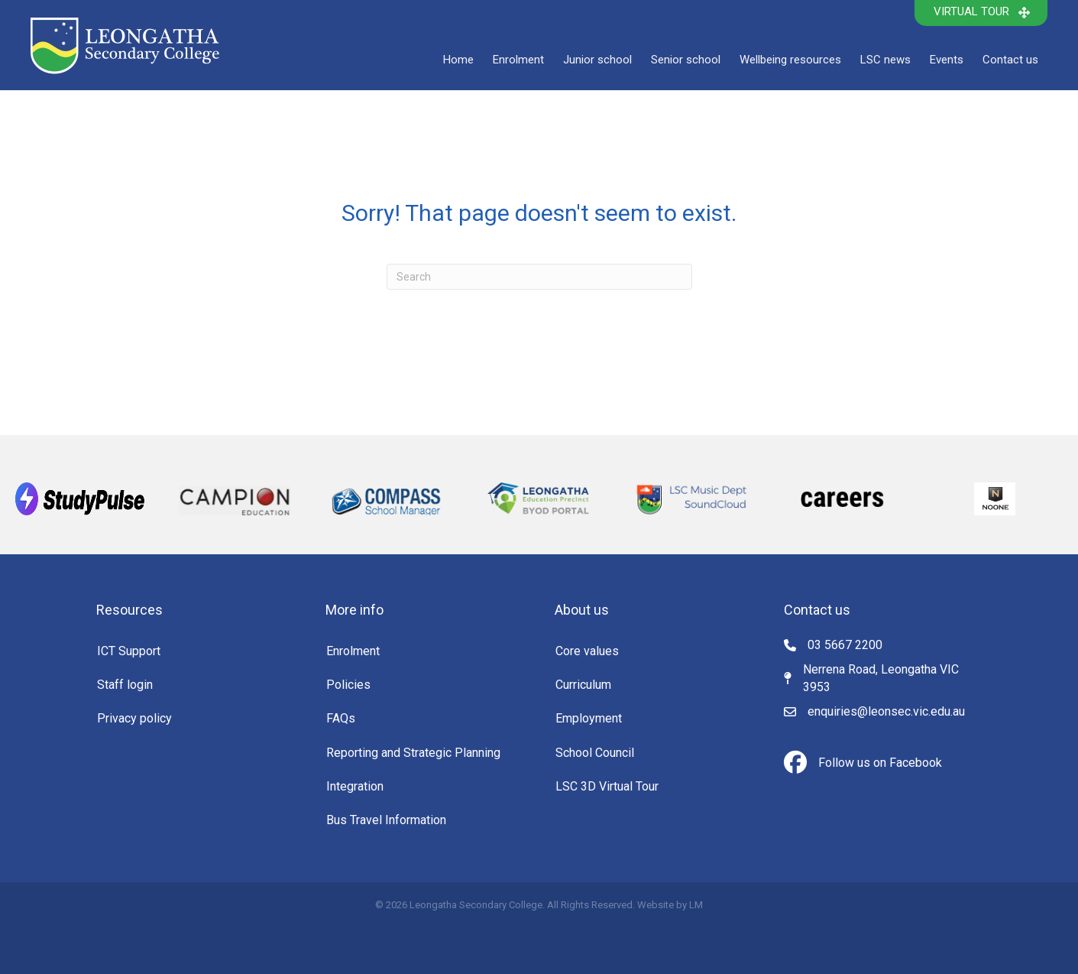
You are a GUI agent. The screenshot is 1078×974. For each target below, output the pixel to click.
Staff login (125, 684)
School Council (594, 752)
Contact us (1010, 60)
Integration (355, 786)
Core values (587, 651)
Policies (348, 684)
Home (458, 60)
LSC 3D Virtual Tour (607, 786)
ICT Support (128, 651)
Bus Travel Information (386, 820)
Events (946, 60)
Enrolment (518, 60)
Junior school (597, 60)
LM (696, 905)
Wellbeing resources (790, 60)
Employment (588, 718)
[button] (981, 13)
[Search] (539, 277)
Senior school (685, 60)
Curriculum (583, 684)
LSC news (885, 60)
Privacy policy (134, 718)
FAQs (340, 718)
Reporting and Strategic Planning (413, 752)
